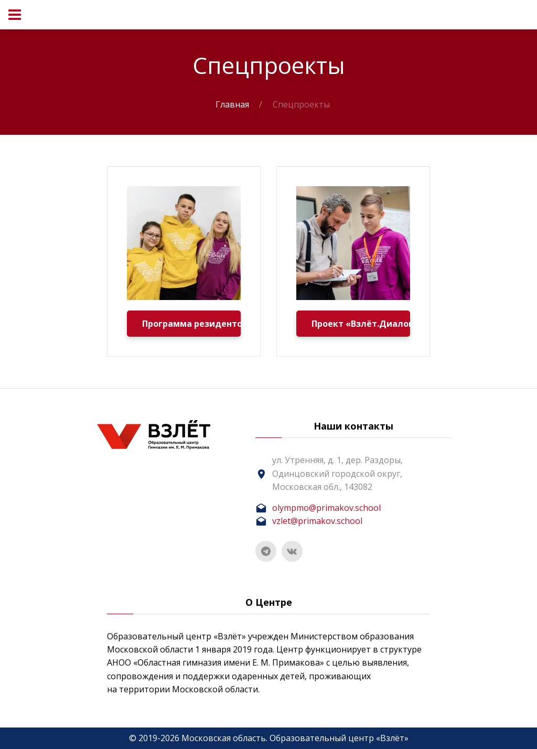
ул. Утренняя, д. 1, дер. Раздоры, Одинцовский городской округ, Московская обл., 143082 (337, 473)
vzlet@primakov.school (317, 521)
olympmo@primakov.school (326, 507)
